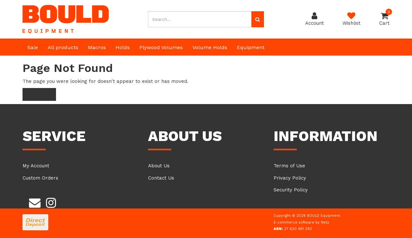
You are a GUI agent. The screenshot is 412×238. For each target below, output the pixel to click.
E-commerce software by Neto (301, 222)
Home (39, 94)
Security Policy (291, 190)
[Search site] (257, 19)
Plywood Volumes (161, 47)
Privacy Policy (290, 178)
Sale (32, 47)
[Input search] (200, 19)
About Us (159, 166)
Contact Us (161, 178)
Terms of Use (289, 166)
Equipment (251, 47)
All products (63, 47)
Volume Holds (209, 47)
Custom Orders (40, 178)
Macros (97, 47)
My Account (36, 166)
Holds (123, 47)
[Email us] (35, 202)
